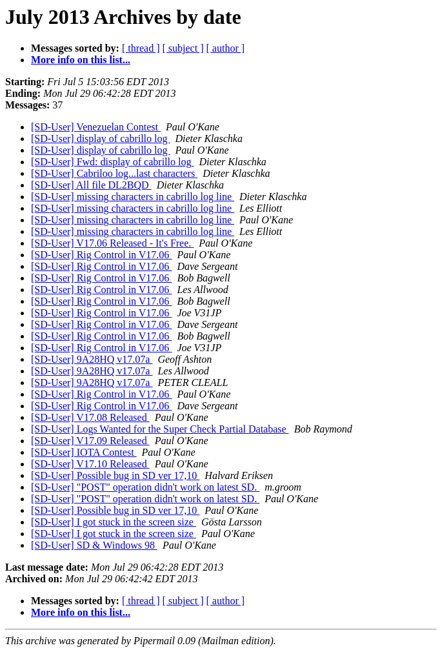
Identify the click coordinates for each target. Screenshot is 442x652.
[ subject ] (183, 48)
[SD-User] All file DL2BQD (91, 184)
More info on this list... (80, 59)
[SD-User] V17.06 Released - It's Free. (112, 243)
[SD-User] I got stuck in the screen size (113, 521)
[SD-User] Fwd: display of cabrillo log (112, 161)
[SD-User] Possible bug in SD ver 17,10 (115, 475)
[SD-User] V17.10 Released (90, 463)
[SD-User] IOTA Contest (84, 452)
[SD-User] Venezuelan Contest (96, 126)
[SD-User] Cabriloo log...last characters (114, 173)
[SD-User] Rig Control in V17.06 (101, 254)
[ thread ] (141, 48)
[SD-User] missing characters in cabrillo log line (132, 196)
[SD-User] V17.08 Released (90, 417)
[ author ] (225, 48)
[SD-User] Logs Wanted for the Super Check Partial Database (160, 428)
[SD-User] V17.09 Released (90, 440)
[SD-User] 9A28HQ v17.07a (91, 359)
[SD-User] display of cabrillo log (100, 138)
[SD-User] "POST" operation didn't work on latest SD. (145, 487)
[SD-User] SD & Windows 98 (94, 545)
